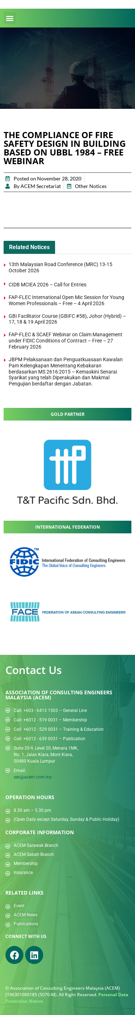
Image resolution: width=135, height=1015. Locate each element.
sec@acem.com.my (33, 777)
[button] (9, 18)
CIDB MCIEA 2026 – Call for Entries (48, 284)
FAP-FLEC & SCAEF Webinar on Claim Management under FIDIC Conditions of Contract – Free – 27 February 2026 (65, 341)
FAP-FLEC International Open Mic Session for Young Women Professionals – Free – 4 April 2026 (66, 300)
